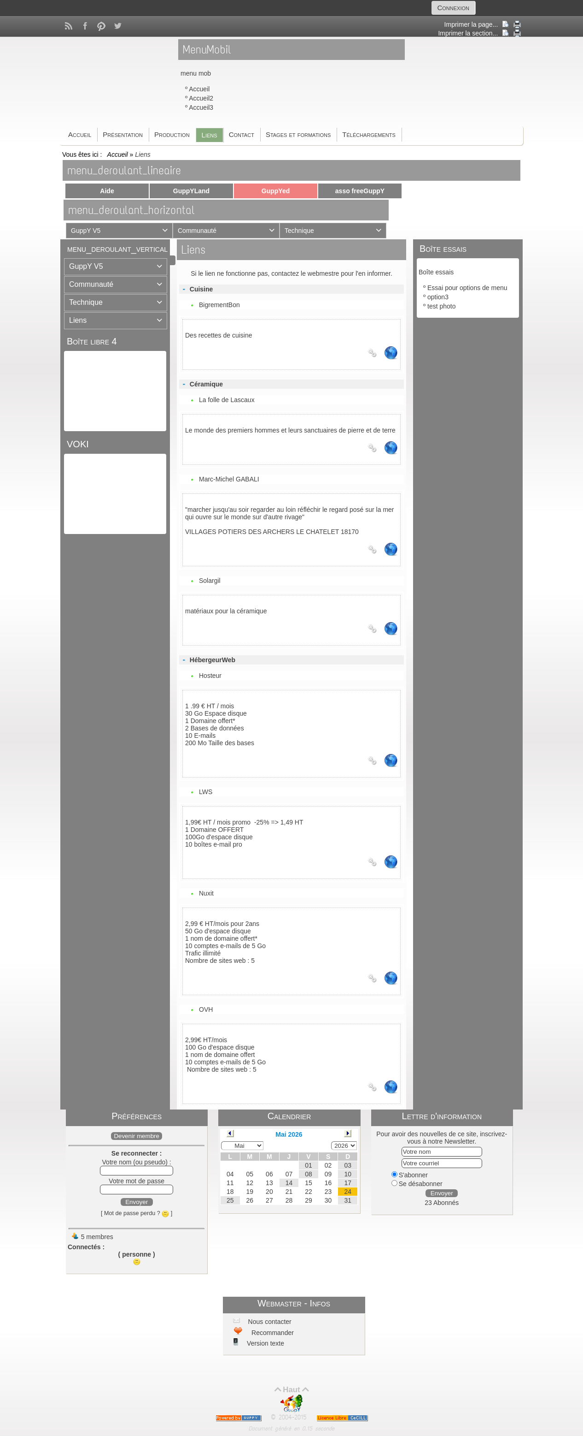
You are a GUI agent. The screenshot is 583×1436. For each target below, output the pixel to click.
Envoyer (136, 1202)
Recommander (272, 1332)
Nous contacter (269, 1321)
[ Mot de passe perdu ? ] (136, 1213)
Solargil (210, 580)
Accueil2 (201, 98)
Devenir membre (136, 1136)
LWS (205, 791)
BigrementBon (219, 305)
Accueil (199, 89)
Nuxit (206, 893)
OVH (206, 1009)
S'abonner (409, 1175)
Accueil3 (201, 107)
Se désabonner (417, 1183)
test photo (441, 306)
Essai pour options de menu (467, 287)
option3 (438, 297)
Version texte (264, 1343)
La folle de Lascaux (227, 400)
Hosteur (210, 675)
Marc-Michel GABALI (229, 479)
